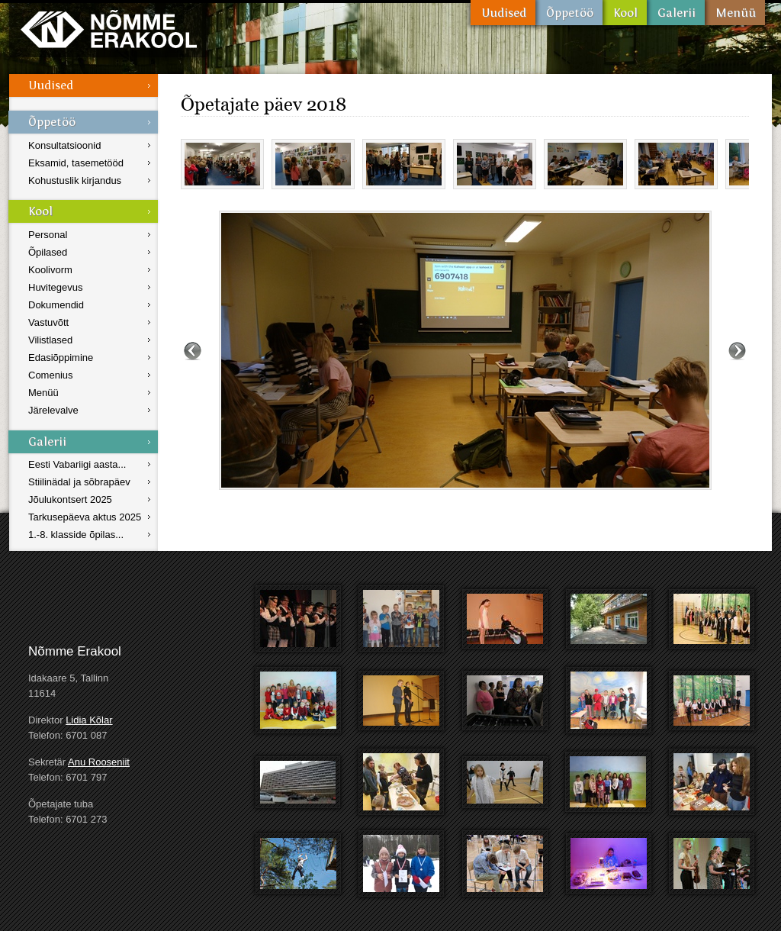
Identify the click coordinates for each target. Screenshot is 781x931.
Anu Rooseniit (99, 762)
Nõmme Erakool (108, 28)
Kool (625, 12)
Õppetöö (569, 12)
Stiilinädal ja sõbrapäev (79, 482)
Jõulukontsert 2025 (70, 499)
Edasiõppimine (60, 357)
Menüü (735, 12)
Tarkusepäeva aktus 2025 (84, 517)
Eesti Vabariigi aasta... (77, 464)
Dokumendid (56, 305)
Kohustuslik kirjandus (74, 180)
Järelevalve (53, 410)
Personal (47, 234)
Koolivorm (50, 269)
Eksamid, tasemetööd (76, 163)
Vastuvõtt (48, 322)
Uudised (503, 12)
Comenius (50, 375)
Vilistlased (50, 340)
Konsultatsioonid (64, 145)
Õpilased (47, 252)
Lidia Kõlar (89, 720)
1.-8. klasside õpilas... (76, 534)
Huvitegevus (55, 287)
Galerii (676, 12)
